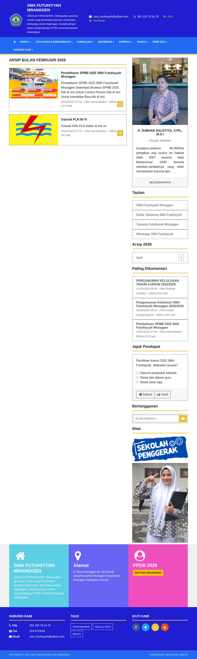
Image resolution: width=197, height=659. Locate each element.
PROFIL (25, 42)
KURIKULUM (85, 42)
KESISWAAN (106, 42)
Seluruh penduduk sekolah (158, 373)
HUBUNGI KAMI (23, 49)
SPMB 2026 (160, 42)
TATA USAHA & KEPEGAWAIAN (54, 42)
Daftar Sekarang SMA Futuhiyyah (159, 214)
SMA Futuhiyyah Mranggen (154, 205)
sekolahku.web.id (177, 655)
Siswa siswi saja (151, 382)
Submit (145, 394)
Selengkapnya (160, 182)
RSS (168, 16)
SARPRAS (126, 42)
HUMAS (142, 42)
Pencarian (97, 20)
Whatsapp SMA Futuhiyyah (154, 234)
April (160, 258)
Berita (77, 634)
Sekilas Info (103, 627)
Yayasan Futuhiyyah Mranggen (157, 224)
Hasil (162, 394)
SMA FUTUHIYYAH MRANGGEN (53, 655)
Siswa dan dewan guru (155, 377)
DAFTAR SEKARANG (148, 572)
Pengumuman (81, 627)
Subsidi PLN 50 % (74, 119)
